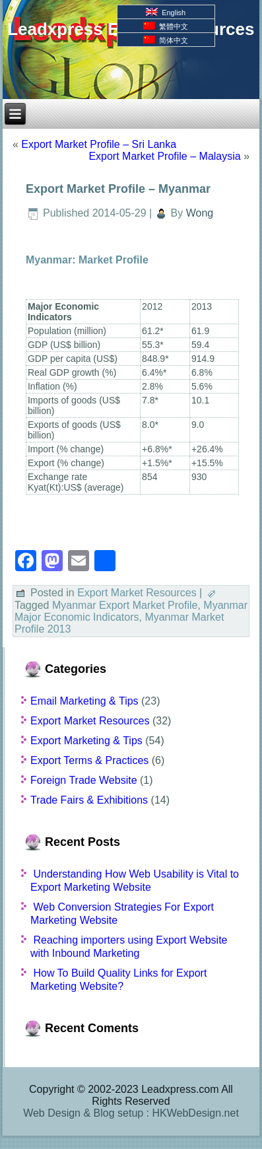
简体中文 (165, 40)
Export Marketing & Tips (86, 740)
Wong (200, 213)
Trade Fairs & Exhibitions (89, 800)
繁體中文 (165, 26)
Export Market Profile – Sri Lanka (98, 144)
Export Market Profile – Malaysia (164, 156)
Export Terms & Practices (89, 760)
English (165, 12)
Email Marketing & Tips (84, 701)
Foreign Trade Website (83, 780)
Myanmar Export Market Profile (125, 605)
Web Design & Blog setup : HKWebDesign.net (131, 1113)
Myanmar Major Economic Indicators (131, 611)
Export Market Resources (137, 592)
